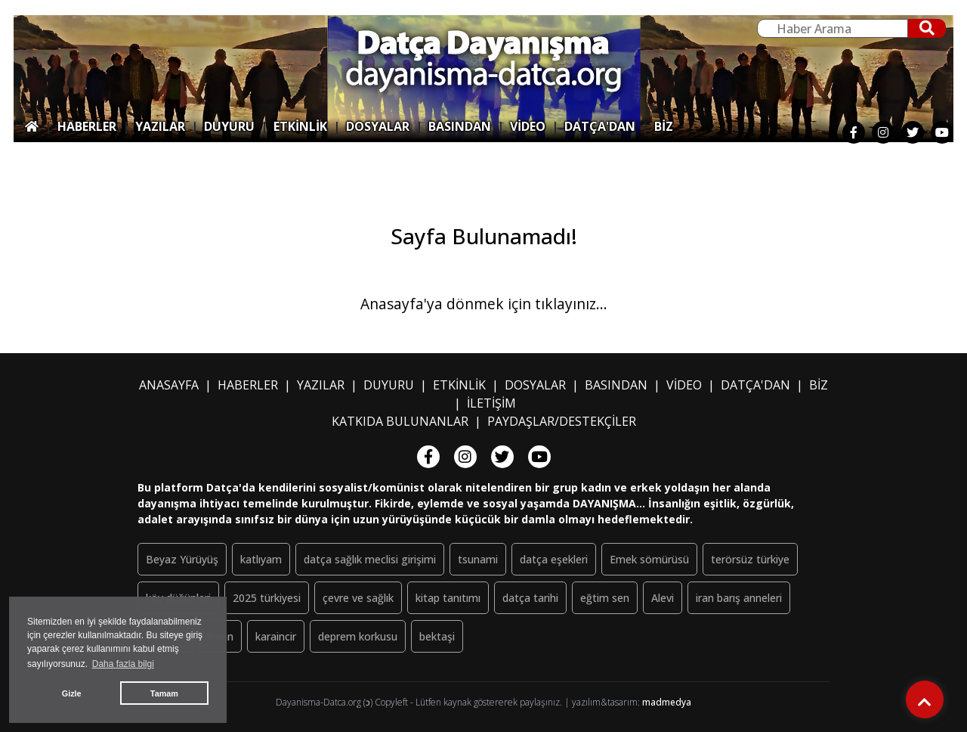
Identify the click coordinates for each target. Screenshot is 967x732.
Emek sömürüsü (649, 559)
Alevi (662, 598)
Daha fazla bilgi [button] (123, 664)
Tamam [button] (164, 693)
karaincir (275, 636)
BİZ (663, 126)
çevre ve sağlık (358, 598)
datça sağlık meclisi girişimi (370, 559)
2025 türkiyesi (267, 598)
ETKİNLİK (300, 126)
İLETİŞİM (491, 403)
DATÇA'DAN (599, 126)
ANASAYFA (169, 385)
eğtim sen (604, 598)
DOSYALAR (377, 126)
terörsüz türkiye (750, 559)
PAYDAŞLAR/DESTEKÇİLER (561, 421)
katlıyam (261, 559)
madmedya (666, 702)
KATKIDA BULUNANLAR (400, 421)
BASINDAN (459, 126)
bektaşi (437, 636)
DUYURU (229, 126)
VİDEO (527, 126)
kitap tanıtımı (448, 598)
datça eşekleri (554, 559)
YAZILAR (160, 126)
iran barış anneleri (739, 598)
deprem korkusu (357, 636)
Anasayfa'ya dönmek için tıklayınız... (483, 303)
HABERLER (86, 126)
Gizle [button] (72, 693)
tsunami (478, 559)
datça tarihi (530, 598)
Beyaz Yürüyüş (182, 559)
